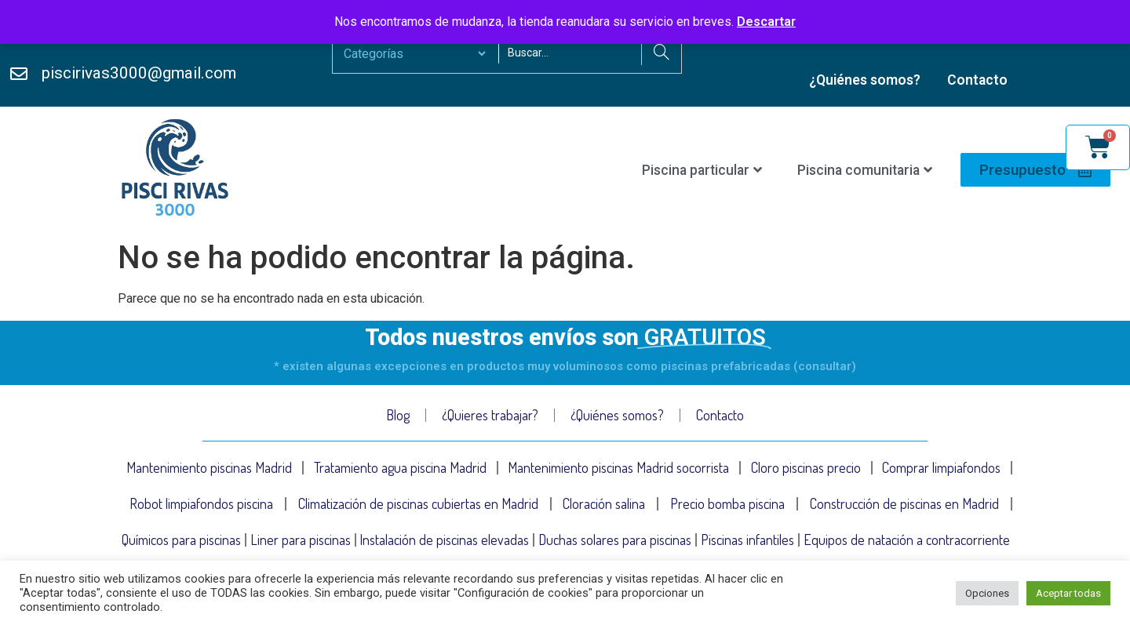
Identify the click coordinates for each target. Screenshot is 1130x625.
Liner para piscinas (300, 539)
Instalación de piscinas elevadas (444, 539)
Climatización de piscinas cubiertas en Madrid (418, 503)
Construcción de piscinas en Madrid (904, 503)
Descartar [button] (766, 21)
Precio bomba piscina (727, 503)
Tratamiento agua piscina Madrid (400, 467)
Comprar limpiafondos (941, 467)
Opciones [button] (987, 593)
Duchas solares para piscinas (614, 539)
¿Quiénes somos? (864, 80)
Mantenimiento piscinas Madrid (209, 467)
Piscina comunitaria (864, 170)
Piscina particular (702, 170)
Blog (398, 414)
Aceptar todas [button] (1068, 593)
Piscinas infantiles (747, 539)
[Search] (661, 53)
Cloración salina (604, 503)
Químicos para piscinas (181, 539)
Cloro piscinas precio (806, 467)
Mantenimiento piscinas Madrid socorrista (618, 467)
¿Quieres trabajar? (490, 414)
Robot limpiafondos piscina (201, 503)
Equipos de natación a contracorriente (907, 539)
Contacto (977, 80)
